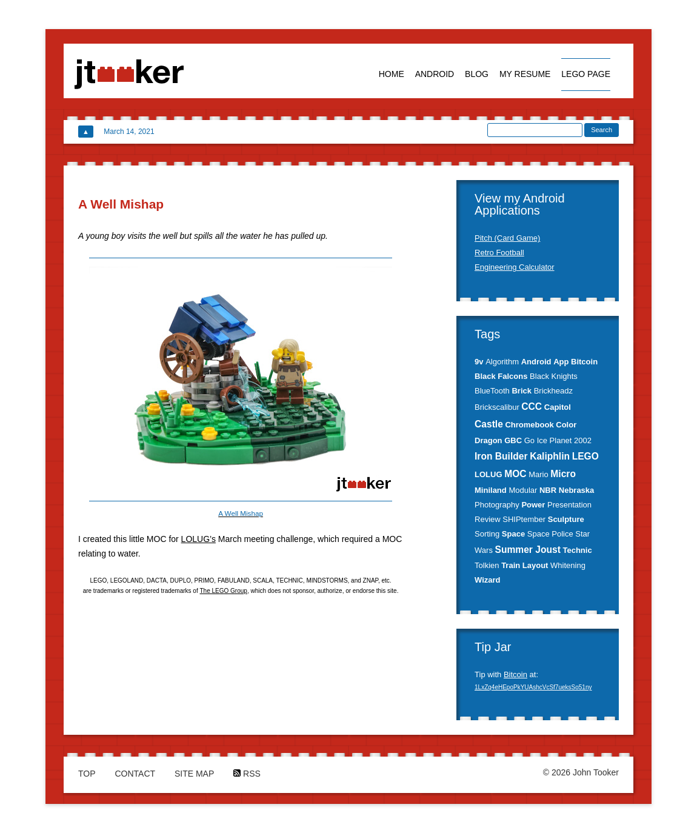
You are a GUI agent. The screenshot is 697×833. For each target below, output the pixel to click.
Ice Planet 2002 (564, 440)
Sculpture (566, 519)
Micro (563, 474)
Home (391, 74)
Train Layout (524, 565)
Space (513, 533)
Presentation (569, 504)
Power (533, 504)
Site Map (194, 773)
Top (87, 773)
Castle (489, 424)
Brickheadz (553, 390)
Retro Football (499, 252)
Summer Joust (528, 549)
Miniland (491, 490)
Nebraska (577, 490)
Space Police (550, 533)
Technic (577, 550)
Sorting (487, 533)
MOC (515, 474)
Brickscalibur (497, 407)
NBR (547, 490)
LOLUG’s (198, 539)
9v (479, 361)
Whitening (567, 565)
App (561, 361)
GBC (513, 440)
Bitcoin (584, 361)
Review (488, 519)
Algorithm (502, 361)
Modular (523, 490)
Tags (487, 334)
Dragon (488, 440)
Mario (539, 474)
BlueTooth (492, 390)
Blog (477, 74)
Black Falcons (501, 376)
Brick (522, 390)
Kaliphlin (550, 456)
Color (566, 424)
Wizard (488, 579)
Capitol (557, 407)
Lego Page (585, 74)
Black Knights (554, 376)
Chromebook (529, 424)
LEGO (585, 456)
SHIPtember (523, 519)
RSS (247, 773)
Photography (497, 504)
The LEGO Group (223, 590)
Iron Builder (501, 456)
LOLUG (488, 474)
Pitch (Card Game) (507, 238)
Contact (135, 773)
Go (529, 440)
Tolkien (487, 565)
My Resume (525, 74)
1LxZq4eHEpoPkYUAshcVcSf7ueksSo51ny (533, 687)
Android (435, 74)
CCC (531, 406)
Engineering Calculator (515, 267)
